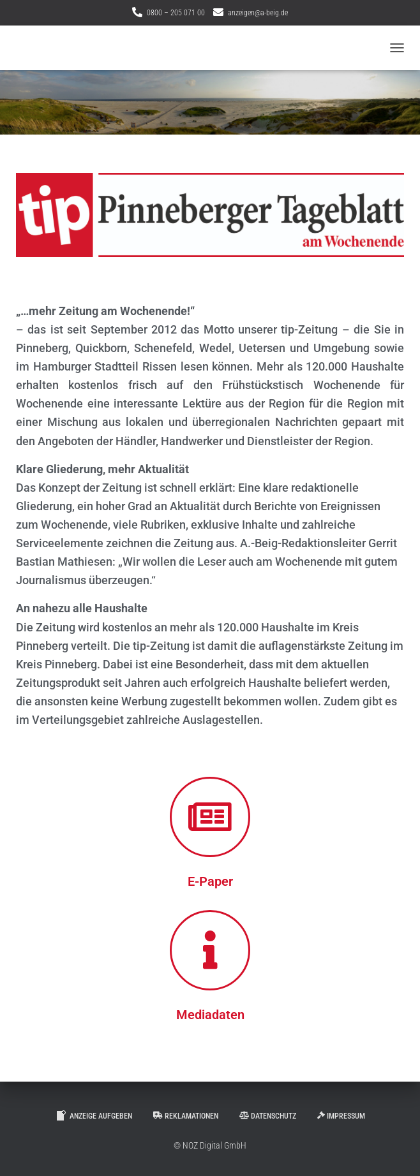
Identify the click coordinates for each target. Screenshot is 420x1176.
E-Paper (210, 881)
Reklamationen (185, 1116)
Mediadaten (210, 1014)
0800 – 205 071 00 (176, 12)
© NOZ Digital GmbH (210, 1145)
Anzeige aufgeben (93, 1115)
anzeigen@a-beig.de (258, 12)
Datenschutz (267, 1116)
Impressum (341, 1116)
